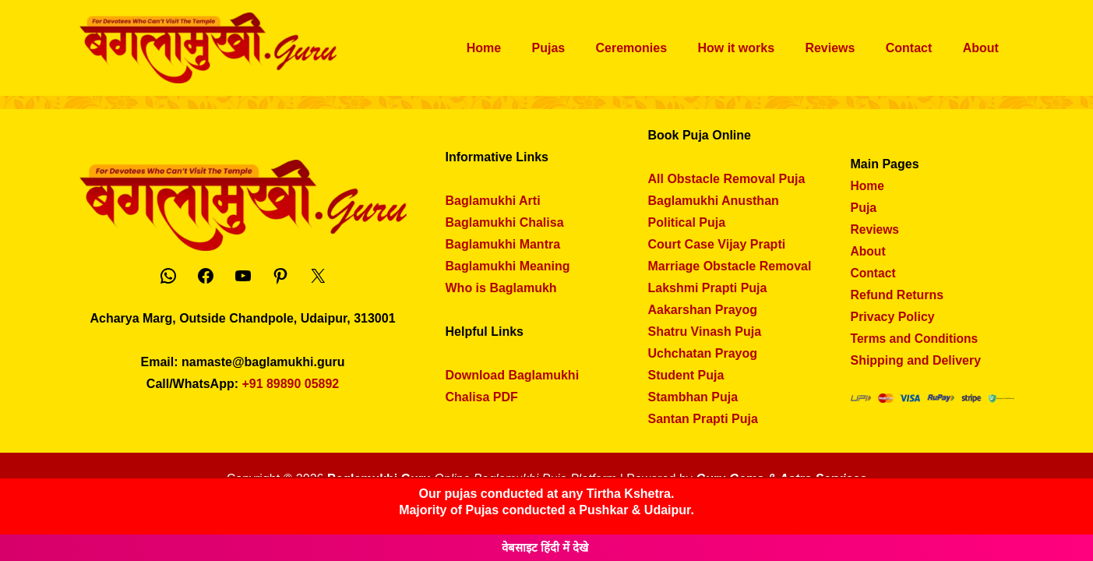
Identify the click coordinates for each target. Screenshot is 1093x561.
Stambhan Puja (693, 397)
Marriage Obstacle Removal (730, 266)
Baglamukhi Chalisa (505, 222)
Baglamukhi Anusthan (713, 200)
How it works (756, 48)
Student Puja (686, 375)
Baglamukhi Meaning (508, 266)
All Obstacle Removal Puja (727, 178)
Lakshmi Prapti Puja (707, 288)
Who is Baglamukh (501, 288)
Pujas (580, 48)
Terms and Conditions (916, 338)
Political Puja (687, 222)
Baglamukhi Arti (493, 200)
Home (520, 48)
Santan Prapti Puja (703, 418)
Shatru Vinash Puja (705, 331)
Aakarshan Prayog (703, 309)
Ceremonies (657, 48)
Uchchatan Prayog (702, 353)
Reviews (844, 48)
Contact (917, 48)
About (983, 48)
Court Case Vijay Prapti (717, 244)
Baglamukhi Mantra (503, 244)
